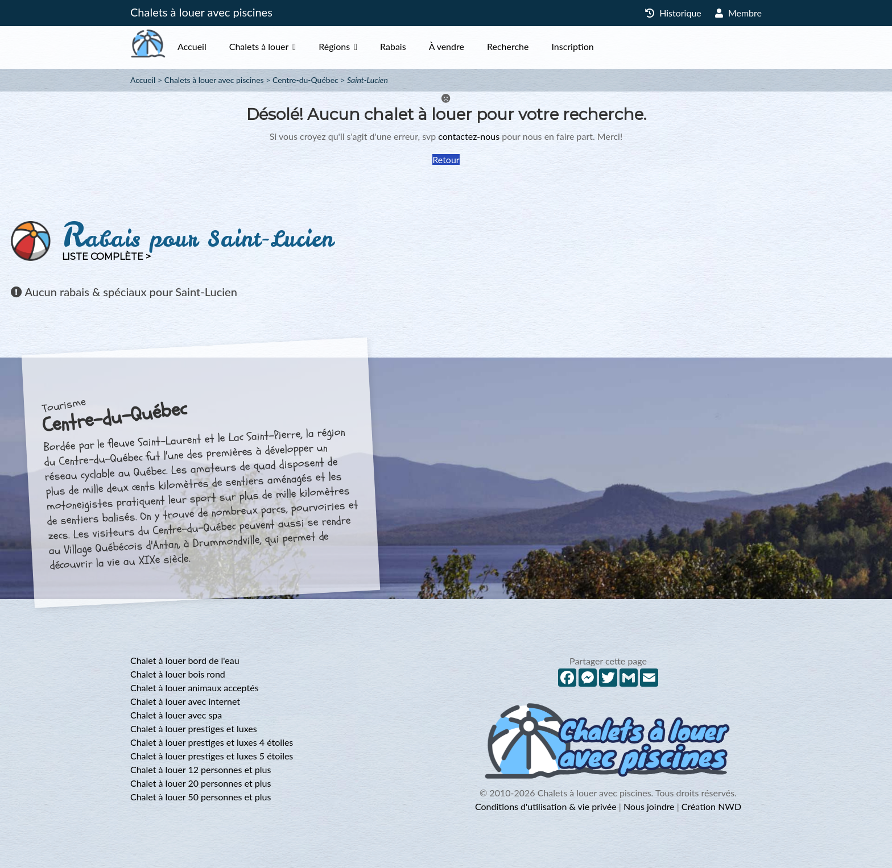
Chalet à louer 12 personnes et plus (200, 769)
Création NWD (711, 806)
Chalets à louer (282, 46)
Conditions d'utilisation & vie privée (546, 806)
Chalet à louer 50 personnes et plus (200, 796)
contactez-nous (468, 136)
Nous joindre (649, 806)
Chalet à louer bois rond (177, 673)
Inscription (595, 46)
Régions (357, 46)
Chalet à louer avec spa (176, 714)
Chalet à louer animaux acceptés (194, 687)
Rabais (416, 46)
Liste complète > (106, 256)
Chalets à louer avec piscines (201, 12)
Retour (445, 159)
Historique (673, 12)
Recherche (530, 46)
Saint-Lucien (367, 80)
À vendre (469, 46)
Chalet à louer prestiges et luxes (193, 728)
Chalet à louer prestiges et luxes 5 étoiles (211, 755)
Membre (738, 12)
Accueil (214, 46)
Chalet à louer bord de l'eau (184, 660)
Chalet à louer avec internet (185, 701)
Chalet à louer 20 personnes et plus (200, 783)
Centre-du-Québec (305, 80)
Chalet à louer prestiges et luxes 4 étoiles (211, 742)
